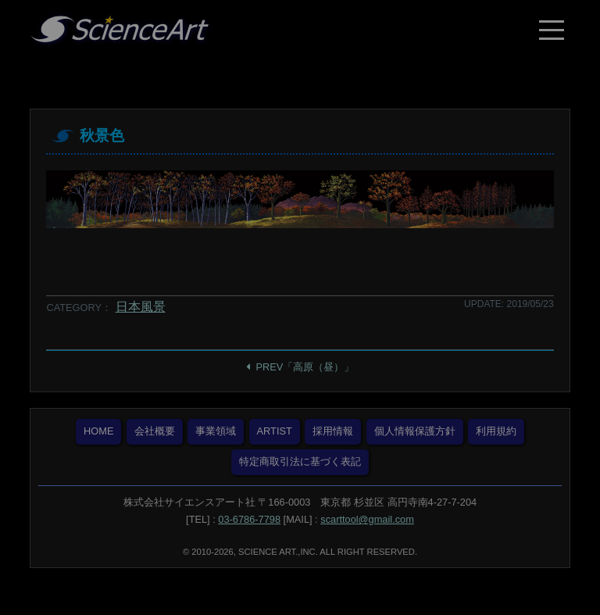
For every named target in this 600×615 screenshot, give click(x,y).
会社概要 (154, 431)
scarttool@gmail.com (367, 519)
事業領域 (215, 431)
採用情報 (332, 431)
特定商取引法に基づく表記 (300, 461)
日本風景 (141, 306)
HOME (98, 431)
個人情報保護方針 (414, 431)
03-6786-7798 (249, 519)
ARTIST (274, 431)
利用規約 (496, 431)
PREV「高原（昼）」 (305, 367)
